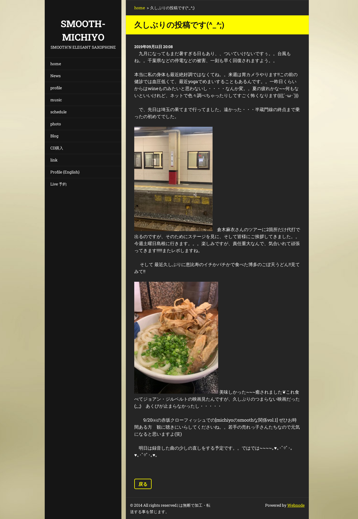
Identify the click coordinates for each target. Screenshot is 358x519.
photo (55, 123)
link (54, 160)
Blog (54, 135)
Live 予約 (58, 184)
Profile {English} (65, 172)
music (56, 99)
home (55, 63)
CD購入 (56, 148)
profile (56, 87)
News (55, 75)
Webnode (296, 505)
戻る (142, 484)
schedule (58, 111)
